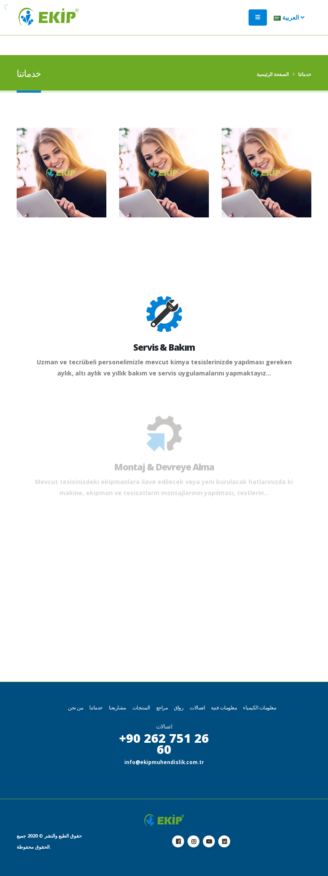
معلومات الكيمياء (259, 707)
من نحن (75, 707)
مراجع (162, 707)
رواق (178, 707)
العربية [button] (289, 22)
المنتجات (141, 707)
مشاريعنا (117, 707)
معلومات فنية (224, 707)
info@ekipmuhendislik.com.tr (164, 761)
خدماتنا (95, 707)
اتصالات (197, 707)
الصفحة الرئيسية (273, 74)
